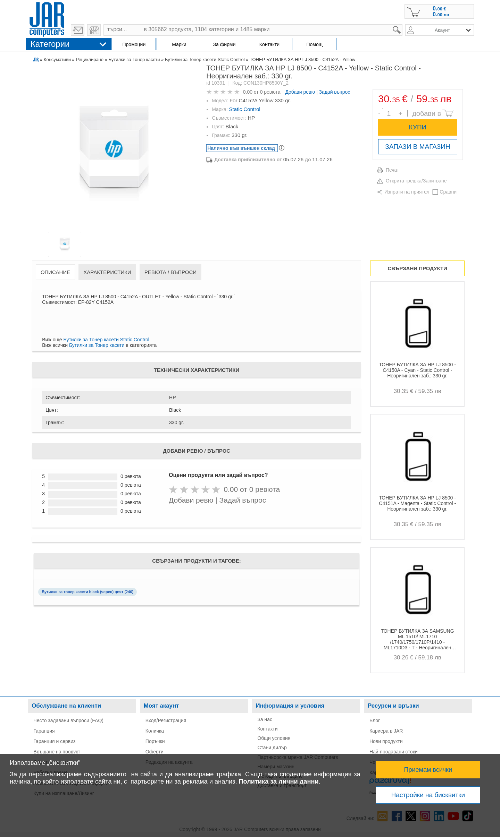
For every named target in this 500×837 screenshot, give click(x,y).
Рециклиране (89, 59)
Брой (382, 108)
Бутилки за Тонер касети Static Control (205, 59)
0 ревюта (270, 92)
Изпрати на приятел (406, 192)
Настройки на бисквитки (428, 794)
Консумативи (57, 59)
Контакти (267, 729)
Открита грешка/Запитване (416, 180)
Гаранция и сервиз (54, 741)
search (402, 24)
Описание (55, 272)
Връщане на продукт (56, 751)
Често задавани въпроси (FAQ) (68, 720)
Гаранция (44, 731)
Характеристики (107, 272)
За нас (264, 719)
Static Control (244, 109)
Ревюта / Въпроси (170, 272)
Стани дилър (271, 747)
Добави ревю (300, 92)
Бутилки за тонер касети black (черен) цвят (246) (87, 592)
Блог (374, 720)
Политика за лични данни (278, 781)
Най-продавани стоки (393, 751)
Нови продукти (386, 741)
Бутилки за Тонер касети (134, 59)
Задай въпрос (334, 92)
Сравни (448, 192)
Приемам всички (428, 769)
